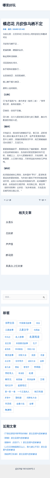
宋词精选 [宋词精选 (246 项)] (19, 349)
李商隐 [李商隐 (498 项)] (37, 367)
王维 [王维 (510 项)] (42, 379)
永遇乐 (9, 222)
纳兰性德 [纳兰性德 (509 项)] (38, 391)
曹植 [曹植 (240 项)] (17, 367)
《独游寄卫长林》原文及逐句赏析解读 (20, 454)
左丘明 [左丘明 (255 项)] (7, 361)
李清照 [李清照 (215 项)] (21, 373)
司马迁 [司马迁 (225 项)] (7, 337)
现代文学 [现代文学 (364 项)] (9, 385)
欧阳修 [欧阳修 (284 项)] (19, 379)
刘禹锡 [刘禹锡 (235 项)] (36, 330)
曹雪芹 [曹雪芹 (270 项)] (26, 367)
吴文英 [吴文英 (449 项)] (8, 343)
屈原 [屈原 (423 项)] (33, 355)
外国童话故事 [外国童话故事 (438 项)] (22, 343)
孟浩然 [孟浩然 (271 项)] (7, 349)
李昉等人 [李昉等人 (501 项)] (9, 373)
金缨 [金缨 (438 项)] (31, 404)
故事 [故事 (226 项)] (42, 361)
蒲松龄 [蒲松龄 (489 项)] (18, 397)
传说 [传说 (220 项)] (38, 323)
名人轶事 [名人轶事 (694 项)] (19, 337)
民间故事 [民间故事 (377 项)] (31, 379)
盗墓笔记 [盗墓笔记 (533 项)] (22, 385)
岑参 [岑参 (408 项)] (42, 355)
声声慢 (9, 244)
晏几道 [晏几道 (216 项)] (7, 367)
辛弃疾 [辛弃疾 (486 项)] (8, 403)
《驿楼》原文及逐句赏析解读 (16, 438)
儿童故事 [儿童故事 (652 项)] (9, 330)
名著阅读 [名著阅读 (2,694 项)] (34, 336)
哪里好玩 (9, 5)
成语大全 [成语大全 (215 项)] (31, 361)
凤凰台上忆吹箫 (14, 266)
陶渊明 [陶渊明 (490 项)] (8, 410)
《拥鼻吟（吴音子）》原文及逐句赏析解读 (22, 442)
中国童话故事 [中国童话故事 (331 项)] (25, 323)
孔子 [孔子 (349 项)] (35, 343)
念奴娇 (9, 233)
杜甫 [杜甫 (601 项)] (31, 373)
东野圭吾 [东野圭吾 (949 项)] (9, 323)
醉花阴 (9, 255)
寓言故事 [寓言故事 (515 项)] (9, 355)
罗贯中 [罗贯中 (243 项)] (7, 398)
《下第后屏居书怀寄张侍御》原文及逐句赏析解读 (25, 433)
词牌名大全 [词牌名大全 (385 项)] (32, 397)
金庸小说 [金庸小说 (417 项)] (20, 404)
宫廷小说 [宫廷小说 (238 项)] (31, 349)
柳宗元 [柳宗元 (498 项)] (8, 379)
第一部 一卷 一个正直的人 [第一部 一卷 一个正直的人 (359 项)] (17, 391)
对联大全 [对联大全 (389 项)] (23, 355)
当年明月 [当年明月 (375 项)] (19, 361)
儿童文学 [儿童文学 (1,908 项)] (24, 329)
